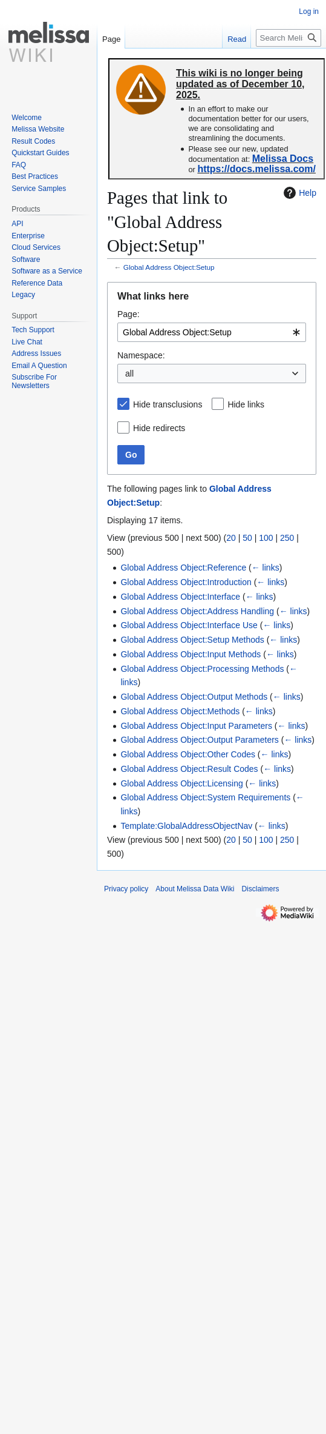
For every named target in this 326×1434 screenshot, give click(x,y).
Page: (128, 314)
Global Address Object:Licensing (181, 783)
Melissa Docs (282, 158)
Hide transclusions (167, 404)
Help (298, 193)
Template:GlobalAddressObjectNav (186, 826)
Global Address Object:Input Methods (190, 654)
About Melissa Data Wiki (194, 889)
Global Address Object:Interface (180, 596)
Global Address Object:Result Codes (189, 769)
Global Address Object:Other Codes (187, 754)
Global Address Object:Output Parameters (199, 740)
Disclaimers (260, 889)
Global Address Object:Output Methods (193, 697)
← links (265, 567)
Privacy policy (126, 889)
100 (266, 538)
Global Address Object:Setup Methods (192, 640)
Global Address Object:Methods (180, 711)
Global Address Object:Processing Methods (202, 669)
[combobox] (211, 332)
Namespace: (141, 355)
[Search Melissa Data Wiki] (288, 38)
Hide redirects (159, 428)
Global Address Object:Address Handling (197, 611)
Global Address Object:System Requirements (205, 797)
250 (287, 538)
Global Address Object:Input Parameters (196, 726)
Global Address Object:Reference (183, 567)
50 (247, 538)
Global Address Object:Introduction (185, 582)
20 (231, 538)
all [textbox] (129, 373)
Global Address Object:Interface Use (188, 625)
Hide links (245, 404)
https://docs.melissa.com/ (256, 169)
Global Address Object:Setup (169, 267)
